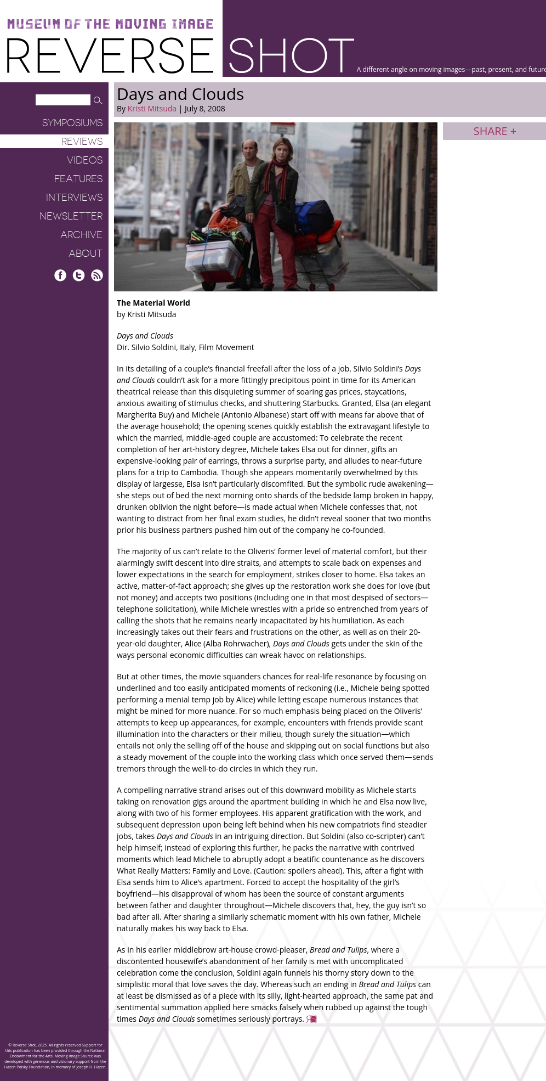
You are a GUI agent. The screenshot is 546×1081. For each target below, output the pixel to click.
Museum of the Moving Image (110, 24)
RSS (96, 275)
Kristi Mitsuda (152, 108)
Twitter (78, 275)
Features (78, 179)
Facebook (60, 275)
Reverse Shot (180, 55)
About (86, 253)
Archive (81, 235)
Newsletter (71, 216)
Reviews (82, 142)
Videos (85, 160)
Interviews (74, 197)
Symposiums (72, 123)
